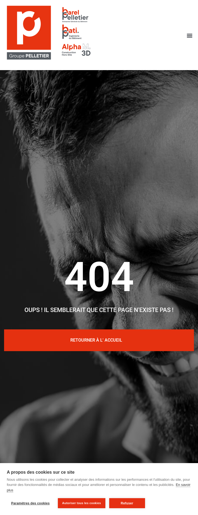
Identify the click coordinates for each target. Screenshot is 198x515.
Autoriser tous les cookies (81, 503)
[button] (189, 35)
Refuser (127, 503)
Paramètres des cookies (30, 503)
